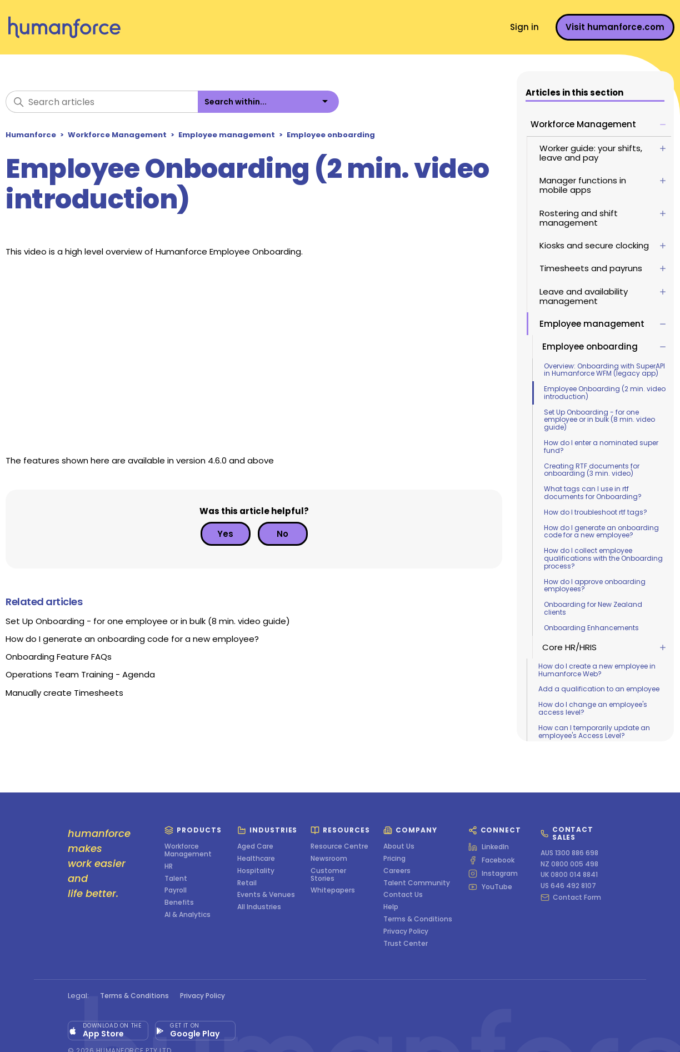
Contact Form (571, 897)
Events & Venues (266, 895)
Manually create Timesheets (64, 693)
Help (390, 907)
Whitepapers (333, 890)
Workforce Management (117, 134)
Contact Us (403, 895)
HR (168, 866)
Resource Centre (339, 846)
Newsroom (329, 858)
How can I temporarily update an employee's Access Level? (595, 731)
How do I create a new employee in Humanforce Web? (598, 670)
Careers (397, 871)
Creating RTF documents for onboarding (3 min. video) (593, 469)
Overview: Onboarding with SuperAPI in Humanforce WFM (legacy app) (605, 369)
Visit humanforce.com (615, 27)
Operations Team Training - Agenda (80, 674)
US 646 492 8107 (568, 886)
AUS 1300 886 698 (569, 853)
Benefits (179, 902)
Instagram (493, 873)
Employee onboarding (331, 134)
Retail (247, 883)
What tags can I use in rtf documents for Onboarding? (594, 492)
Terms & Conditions (417, 919)
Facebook (491, 860)
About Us (398, 846)
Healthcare (256, 858)
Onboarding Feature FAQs (59, 656)
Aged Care (255, 846)
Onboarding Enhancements (592, 627)
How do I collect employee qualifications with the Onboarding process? (604, 558)
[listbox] (268, 102)
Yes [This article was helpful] (225, 534)
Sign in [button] (524, 27)
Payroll (175, 890)
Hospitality (255, 871)
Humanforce (31, 134)
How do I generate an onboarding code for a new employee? (602, 531)
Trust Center (405, 944)
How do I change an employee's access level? (593, 708)
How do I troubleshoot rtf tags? (596, 512)
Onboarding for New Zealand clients (594, 608)
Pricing (394, 858)
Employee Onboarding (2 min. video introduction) (606, 392)
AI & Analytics (187, 915)
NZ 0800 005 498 (569, 864)
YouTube (490, 887)
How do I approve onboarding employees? (596, 585)
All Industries (259, 907)
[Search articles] (102, 102)
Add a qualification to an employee (600, 689)
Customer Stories (328, 875)
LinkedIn (488, 846)
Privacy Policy (405, 931)
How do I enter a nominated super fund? (602, 446)
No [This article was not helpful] (282, 534)
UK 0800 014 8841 (569, 875)
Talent (175, 879)
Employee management (226, 134)
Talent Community (416, 883)
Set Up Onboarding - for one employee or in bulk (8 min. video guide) (600, 419)
